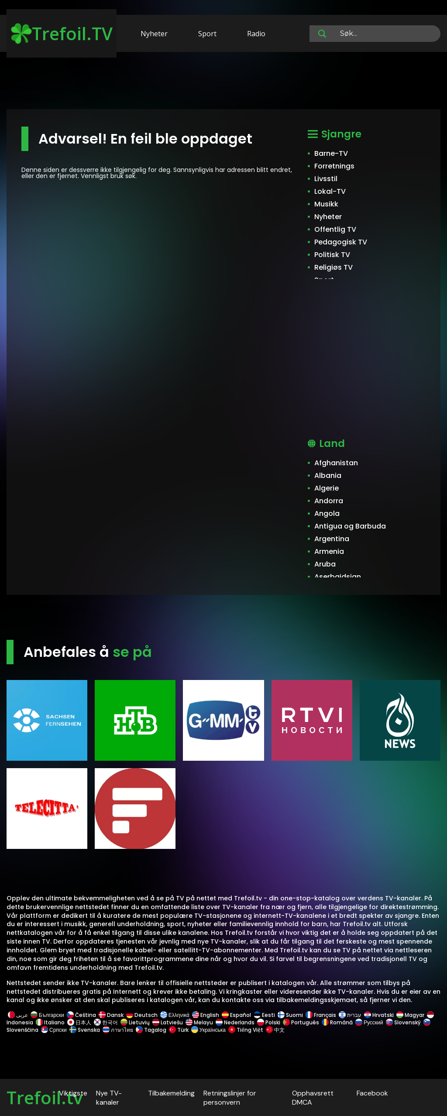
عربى (18, 1015)
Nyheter (154, 33)
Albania (327, 475)
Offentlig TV (335, 229)
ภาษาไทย (117, 1030)
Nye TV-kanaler (109, 1098)
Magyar (410, 1015)
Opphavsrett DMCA (313, 1098)
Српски (54, 1030)
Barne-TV (331, 153)
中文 (275, 1030)
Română (337, 1022)
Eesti (264, 1015)
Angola (327, 513)
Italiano (50, 1022)
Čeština (81, 1015)
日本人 (79, 1022)
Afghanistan (336, 463)
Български (47, 1015)
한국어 (106, 1022)
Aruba (325, 564)
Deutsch (142, 1015)
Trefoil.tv (45, 1097)
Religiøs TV (333, 267)
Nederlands (235, 1022)
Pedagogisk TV (340, 242)
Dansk (111, 1015)
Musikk (326, 204)
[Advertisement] (223, 82)
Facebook (372, 1093)
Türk (179, 1030)
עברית (350, 1015)
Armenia (329, 551)
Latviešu (167, 1022)
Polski (269, 1022)
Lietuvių (135, 1022)
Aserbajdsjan (337, 577)
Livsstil (325, 179)
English (205, 1015)
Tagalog (151, 1030)
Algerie (326, 488)
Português (301, 1022)
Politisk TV (332, 255)
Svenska (84, 1030)
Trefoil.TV (62, 33)
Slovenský (403, 1022)
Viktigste (73, 1093)
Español (236, 1015)
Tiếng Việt (246, 1030)
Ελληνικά (175, 1015)
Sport (207, 33)
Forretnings (334, 166)
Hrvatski (379, 1015)
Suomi (290, 1015)
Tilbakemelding (171, 1093)
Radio (256, 33)
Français (320, 1015)
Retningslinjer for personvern (229, 1098)
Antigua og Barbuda (350, 526)
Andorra (328, 501)
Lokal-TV (330, 191)
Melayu (199, 1022)
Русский (369, 1022)
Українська (208, 1030)
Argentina (331, 539)
